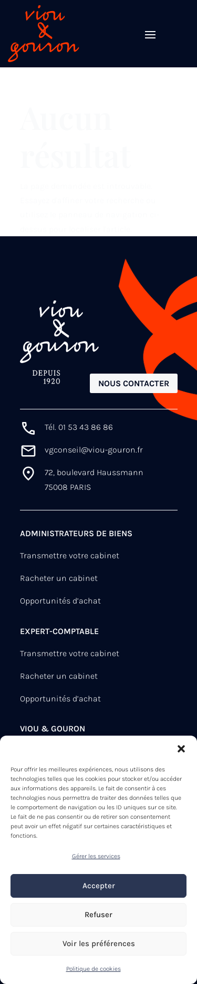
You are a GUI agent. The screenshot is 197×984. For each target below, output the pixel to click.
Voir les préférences (99, 943)
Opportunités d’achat (60, 601)
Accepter (98, 885)
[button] (181, 749)
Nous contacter (133, 383)
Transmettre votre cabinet (69, 555)
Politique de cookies (93, 968)
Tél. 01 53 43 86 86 (79, 427)
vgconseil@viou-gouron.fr (94, 450)
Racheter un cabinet (59, 578)
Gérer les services (96, 856)
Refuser (98, 914)
